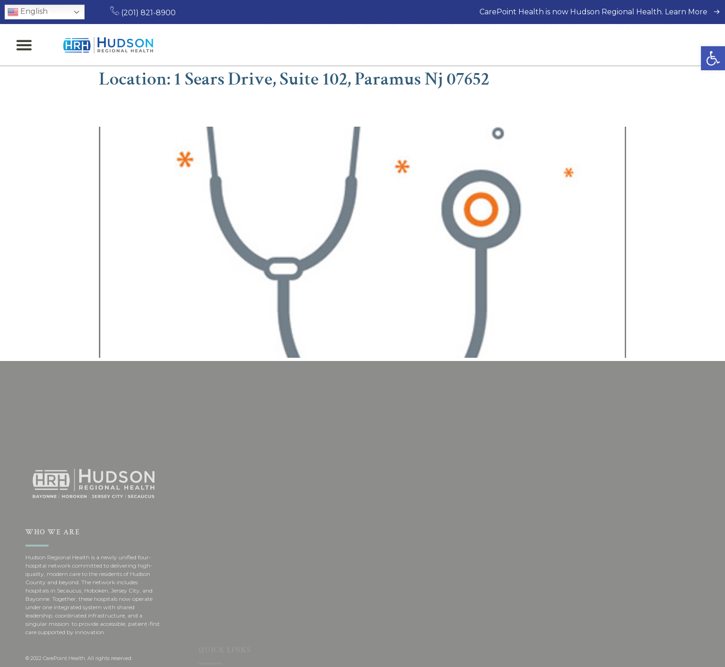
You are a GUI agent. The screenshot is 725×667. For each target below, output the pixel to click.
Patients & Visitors (455, 45)
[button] (713, 58)
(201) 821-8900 (143, 12)
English (27, 12)
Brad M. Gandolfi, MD (176, 108)
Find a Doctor (292, 45)
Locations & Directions (556, 45)
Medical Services (366, 45)
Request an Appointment (666, 45)
